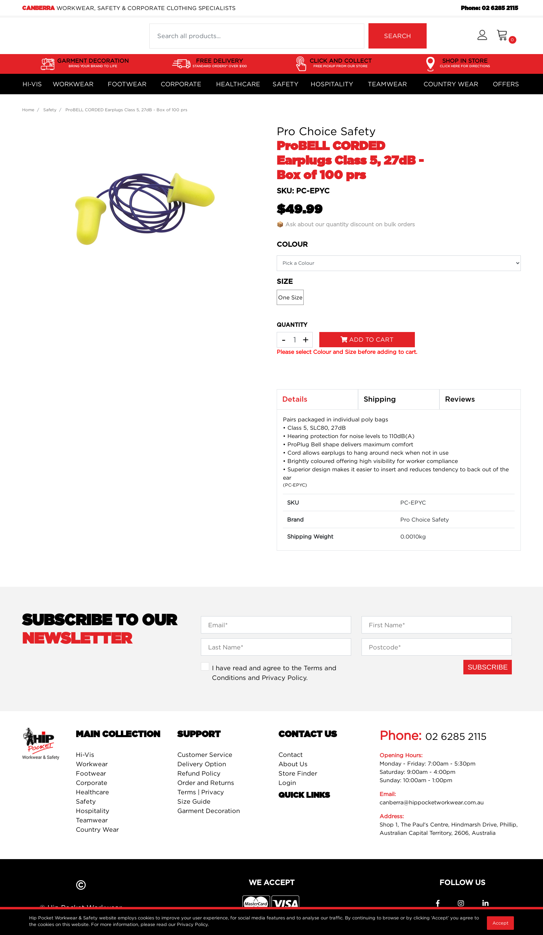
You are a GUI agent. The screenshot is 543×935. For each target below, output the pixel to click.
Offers (506, 84)
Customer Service (204, 754)
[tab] (317, 399)
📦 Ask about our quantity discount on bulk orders (346, 224)
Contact (290, 754)
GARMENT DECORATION (93, 63)
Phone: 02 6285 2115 (489, 8)
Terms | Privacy (200, 792)
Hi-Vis (32, 84)
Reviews (460, 399)
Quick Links (304, 795)
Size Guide (194, 801)
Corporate (181, 84)
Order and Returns (205, 782)
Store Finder (297, 773)
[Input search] (256, 36)
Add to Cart (366, 339)
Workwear (73, 84)
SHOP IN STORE (465, 63)
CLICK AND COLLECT (341, 63)
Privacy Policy (284, 677)
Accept (500, 922)
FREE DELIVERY (220, 63)
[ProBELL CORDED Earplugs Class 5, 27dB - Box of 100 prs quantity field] (295, 340)
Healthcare (238, 84)
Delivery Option (201, 764)
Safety (286, 84)
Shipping (380, 399)
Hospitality (332, 84)
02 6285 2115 (456, 736)
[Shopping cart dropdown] (506, 36)
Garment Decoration (208, 810)
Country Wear (451, 84)
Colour (292, 244)
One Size (290, 297)
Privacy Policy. (193, 924)
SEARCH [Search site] (397, 36)
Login (287, 782)
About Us (293, 764)
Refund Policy (199, 773)
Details (295, 399)
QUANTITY (292, 325)
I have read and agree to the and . (274, 672)
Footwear (127, 84)
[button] (482, 36)
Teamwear (387, 84)
